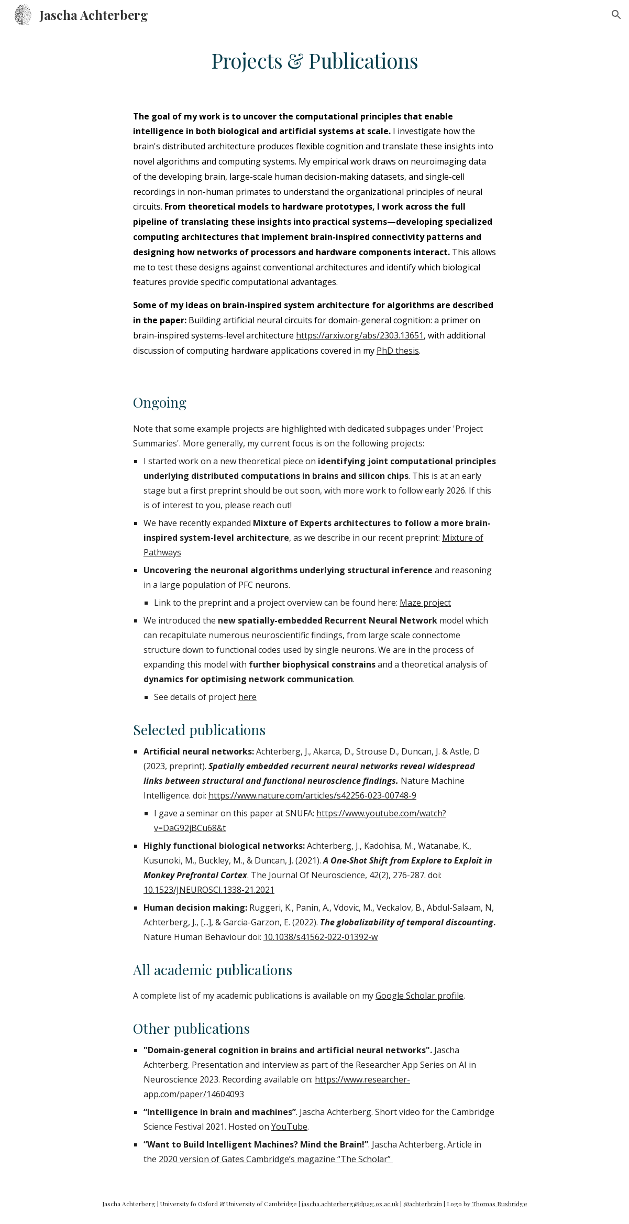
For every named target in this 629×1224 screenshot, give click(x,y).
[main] (314, 61)
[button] (616, 14)
